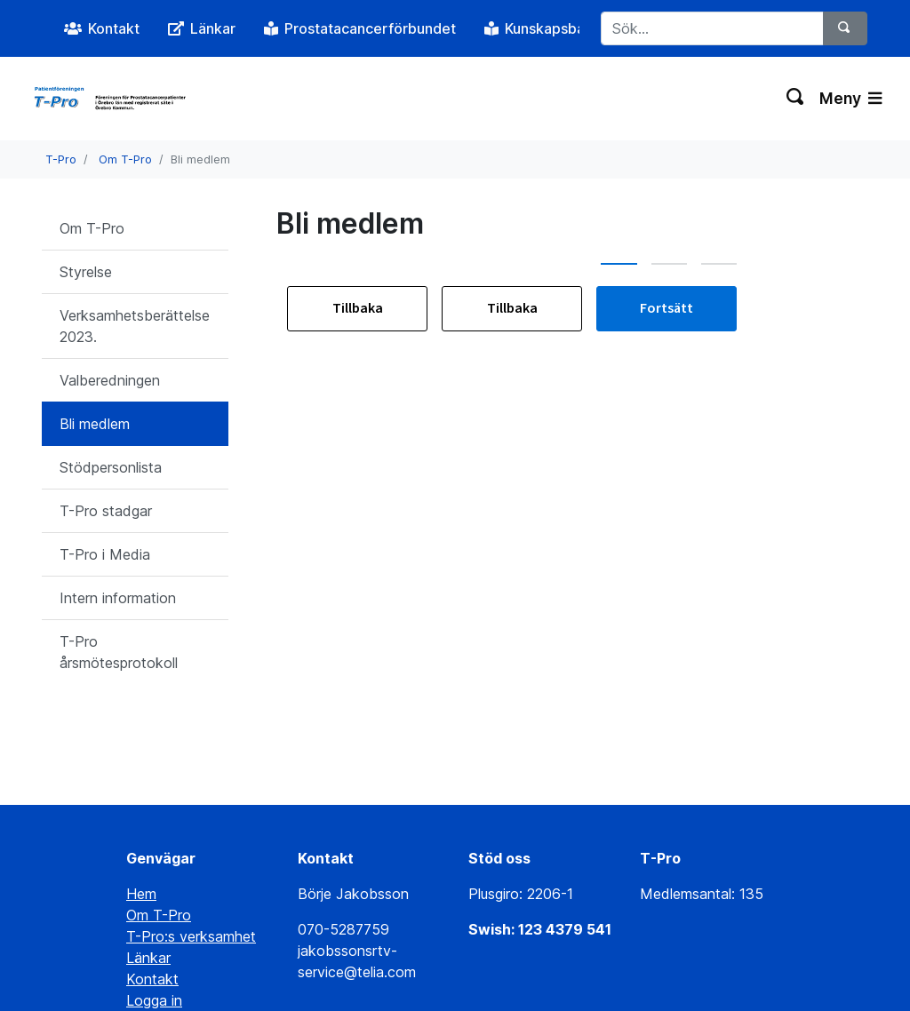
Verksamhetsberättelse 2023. (135, 326)
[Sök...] (713, 28)
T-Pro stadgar (106, 511)
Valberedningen (110, 380)
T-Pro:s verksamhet (191, 865)
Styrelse (86, 272)
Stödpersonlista (111, 467)
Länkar (148, 887)
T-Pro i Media (105, 554)
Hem (141, 823)
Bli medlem (95, 424)
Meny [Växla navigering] (850, 98)
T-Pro (60, 159)
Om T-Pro (125, 159)
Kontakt (152, 908)
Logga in (154, 929)
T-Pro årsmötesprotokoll (119, 652)
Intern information (118, 598)
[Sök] (845, 28)
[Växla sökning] (795, 98)
